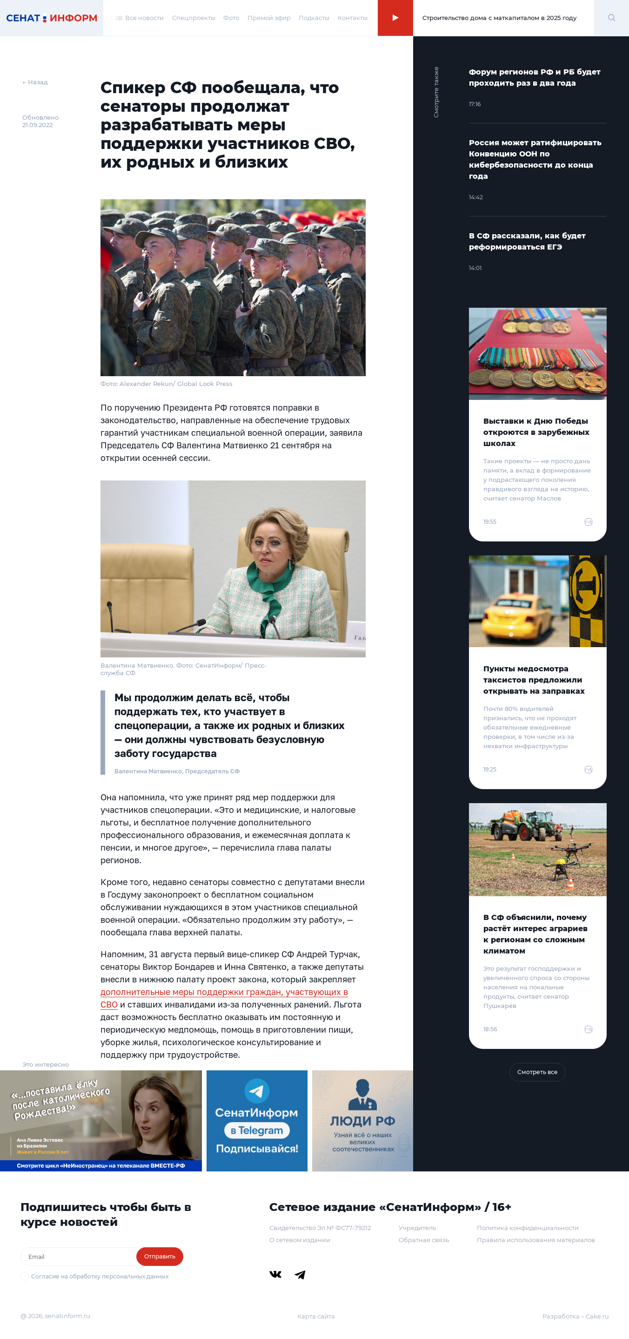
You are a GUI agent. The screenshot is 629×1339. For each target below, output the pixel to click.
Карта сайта (316, 1316)
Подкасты (314, 17)
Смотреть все (537, 1071)
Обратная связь (424, 1240)
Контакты (353, 17)
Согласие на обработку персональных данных (99, 1276)
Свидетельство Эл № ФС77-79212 (320, 1227)
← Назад (35, 82)
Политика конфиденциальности (528, 1227)
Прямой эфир (269, 17)
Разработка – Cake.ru (575, 1316)
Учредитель (417, 1227)
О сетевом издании (299, 1240)
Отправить (159, 1256)
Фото (231, 17)
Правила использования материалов (536, 1240)
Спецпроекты (193, 17)
